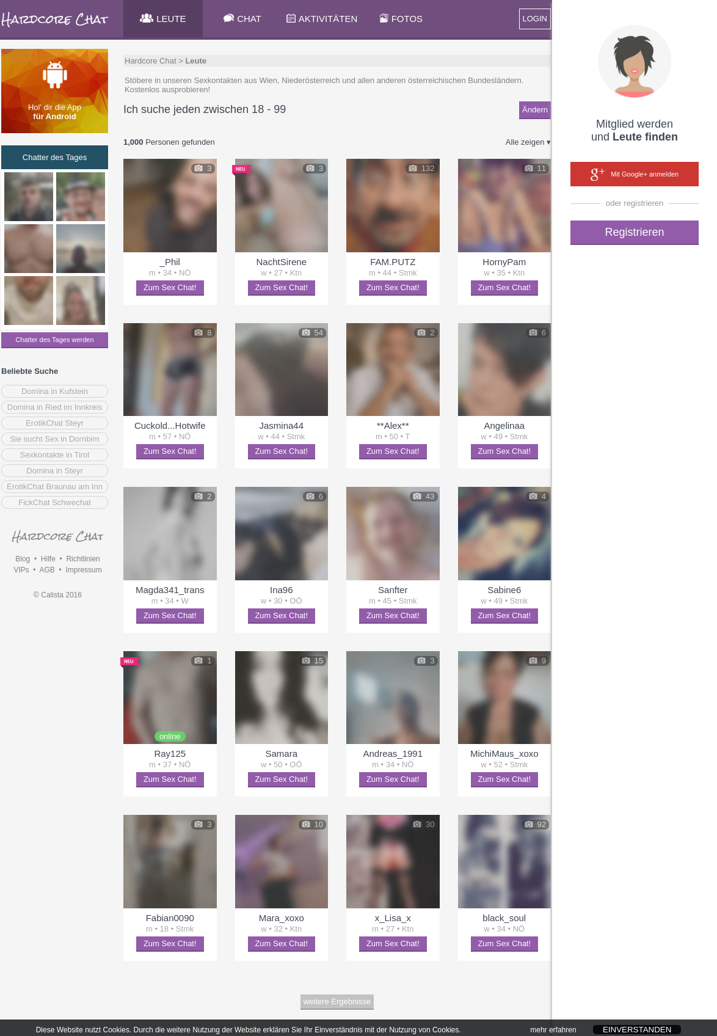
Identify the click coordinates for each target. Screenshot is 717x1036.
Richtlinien (83, 559)
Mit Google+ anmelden (635, 175)
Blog (22, 559)
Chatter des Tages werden (54, 339)
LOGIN (535, 18)
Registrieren (634, 232)
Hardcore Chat (151, 60)
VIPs (21, 570)
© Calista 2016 (58, 595)
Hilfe (48, 559)
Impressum (83, 570)
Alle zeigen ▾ (528, 142)
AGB (46, 570)
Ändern (535, 109)
